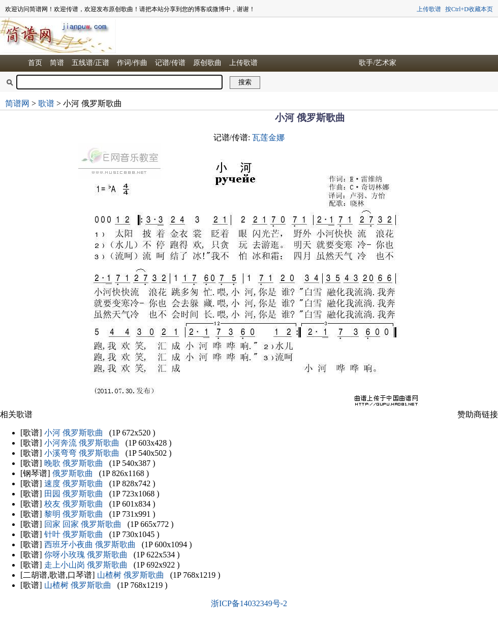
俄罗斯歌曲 (72, 473)
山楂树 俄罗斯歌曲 (130, 575)
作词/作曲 (132, 63)
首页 (35, 63)
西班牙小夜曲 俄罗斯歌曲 (90, 544)
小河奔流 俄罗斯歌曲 (81, 443)
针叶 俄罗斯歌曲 (73, 534)
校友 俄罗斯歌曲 (73, 503)
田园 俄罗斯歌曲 (73, 493)
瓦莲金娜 (268, 137)
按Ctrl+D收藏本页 (469, 9)
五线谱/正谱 (90, 63)
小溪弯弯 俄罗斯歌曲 (81, 453)
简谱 (57, 63)
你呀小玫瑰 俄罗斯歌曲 (86, 554)
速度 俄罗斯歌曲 (73, 483)
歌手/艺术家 (377, 63)
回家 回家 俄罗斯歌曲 (82, 524)
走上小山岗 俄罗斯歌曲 (86, 564)
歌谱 (46, 103)
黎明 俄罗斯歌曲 (73, 514)
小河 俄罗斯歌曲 (73, 432)
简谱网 (17, 103)
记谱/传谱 (170, 63)
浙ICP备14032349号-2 (249, 603)
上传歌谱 (429, 9)
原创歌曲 (207, 63)
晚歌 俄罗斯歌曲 (73, 463)
